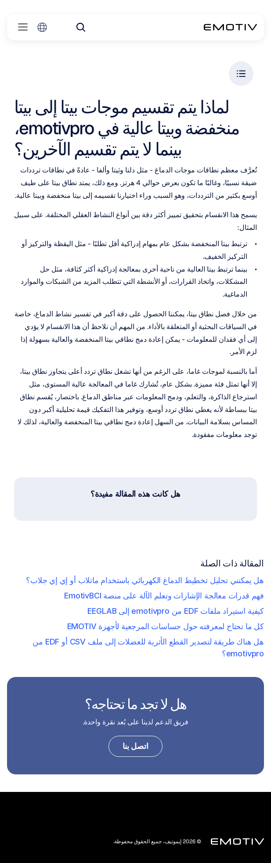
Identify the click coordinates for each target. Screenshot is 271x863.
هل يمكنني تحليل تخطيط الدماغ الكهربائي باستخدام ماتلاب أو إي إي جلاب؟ (145, 580)
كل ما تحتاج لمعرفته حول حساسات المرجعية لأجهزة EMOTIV (165, 626)
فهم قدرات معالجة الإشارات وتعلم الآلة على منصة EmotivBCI (164, 595)
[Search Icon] (81, 27)
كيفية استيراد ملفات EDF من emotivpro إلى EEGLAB (175, 611)
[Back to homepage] (230, 27)
